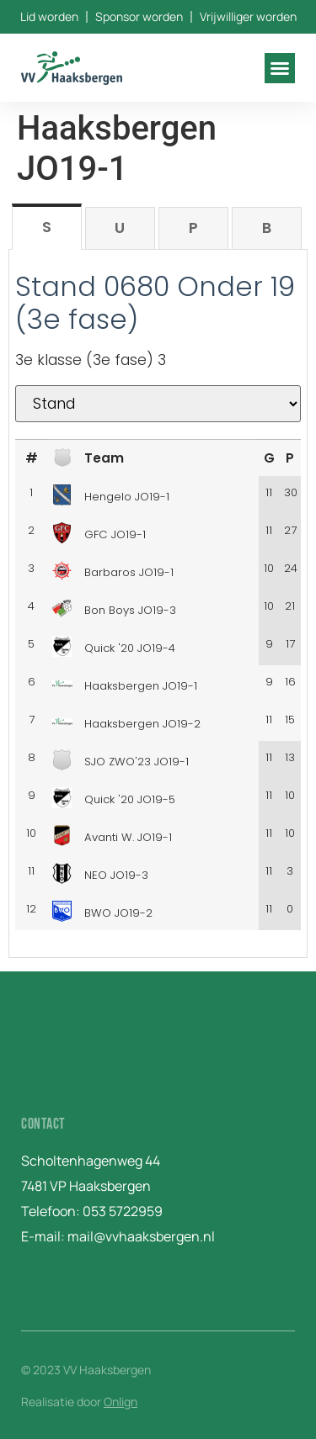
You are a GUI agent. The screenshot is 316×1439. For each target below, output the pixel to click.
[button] (280, 68)
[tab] (47, 227)
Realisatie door (79, 1402)
